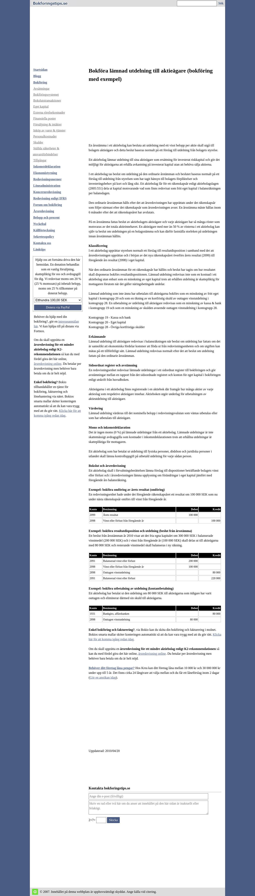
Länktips (39, 249)
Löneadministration (46, 185)
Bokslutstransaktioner (47, 100)
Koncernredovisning (47, 192)
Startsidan (40, 69)
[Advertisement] (127, 35)
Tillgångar (39, 160)
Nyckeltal (39, 224)
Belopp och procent (46, 217)
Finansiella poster (44, 118)
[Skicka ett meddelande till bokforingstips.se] (113, 820)
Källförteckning (44, 230)
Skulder (38, 142)
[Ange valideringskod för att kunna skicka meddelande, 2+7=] (101, 820)
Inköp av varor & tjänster (49, 130)
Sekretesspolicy (43, 236)
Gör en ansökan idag (103, 677)
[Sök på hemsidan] (221, 3)
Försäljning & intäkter (47, 124)
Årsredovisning (43, 211)
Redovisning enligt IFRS (50, 198)
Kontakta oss (42, 243)
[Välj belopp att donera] (57, 300)
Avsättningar (41, 88)
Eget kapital (41, 106)
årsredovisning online (47, 363)
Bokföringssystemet (46, 94)
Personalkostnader (45, 136)
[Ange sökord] (197, 3)
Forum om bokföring (47, 204)
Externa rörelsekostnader (49, 112)
